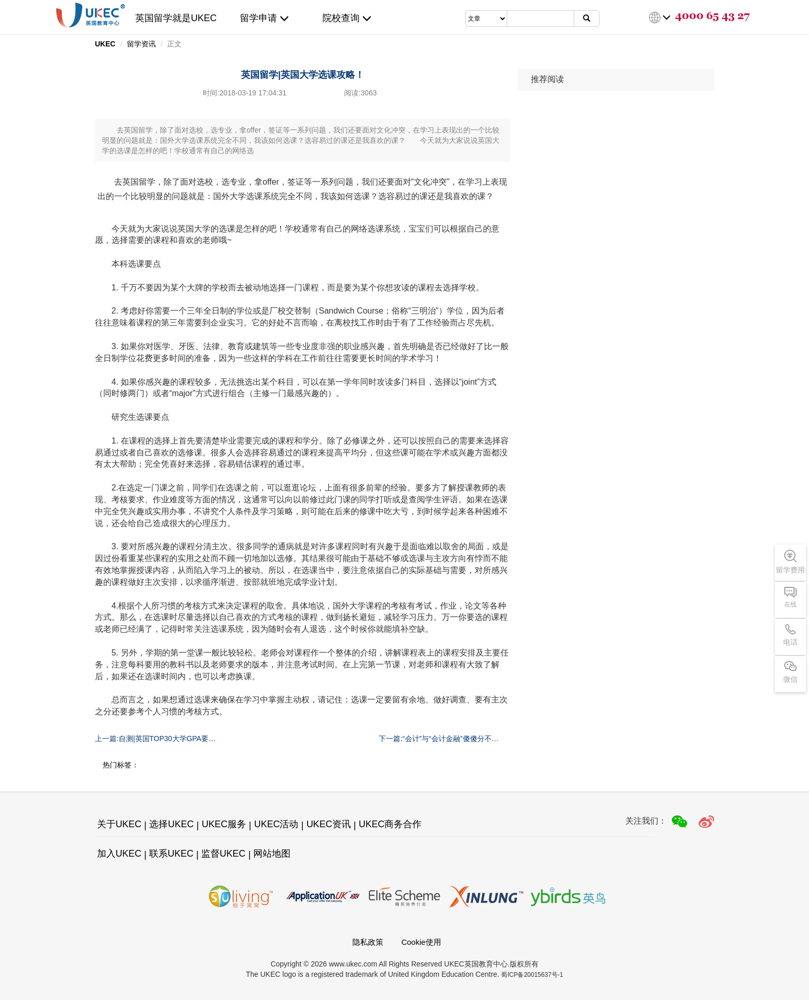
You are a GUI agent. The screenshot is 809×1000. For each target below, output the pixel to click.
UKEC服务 (224, 824)
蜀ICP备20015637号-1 (532, 974)
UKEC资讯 (328, 824)
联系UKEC (171, 853)
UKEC (105, 44)
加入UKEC (119, 853)
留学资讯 (141, 44)
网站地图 (271, 853)
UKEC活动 (276, 824)
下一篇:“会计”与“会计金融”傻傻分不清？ (435, 739)
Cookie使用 (421, 942)
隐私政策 (367, 942)
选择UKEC (171, 824)
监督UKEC (223, 853)
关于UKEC (119, 824)
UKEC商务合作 (390, 824)
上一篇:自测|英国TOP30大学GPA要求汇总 (155, 739)
